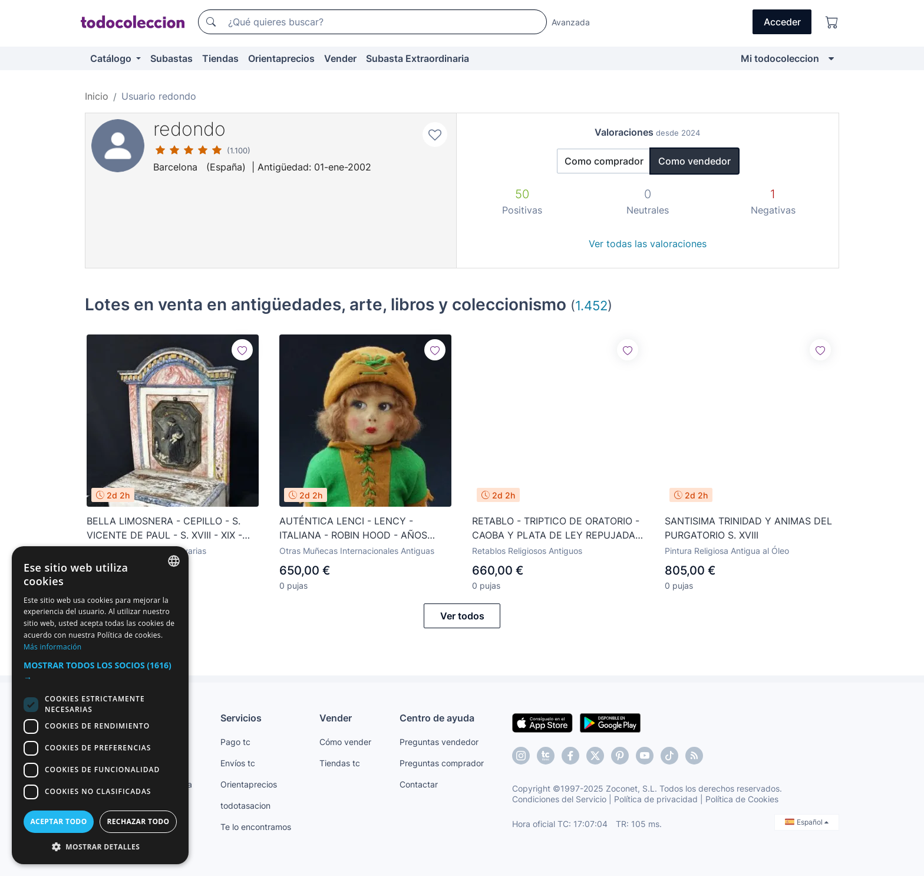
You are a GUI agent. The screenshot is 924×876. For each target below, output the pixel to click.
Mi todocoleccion (780, 58)
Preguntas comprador (442, 763)
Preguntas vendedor (439, 742)
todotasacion (245, 805)
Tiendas (220, 58)
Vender (340, 58)
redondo (189, 128)
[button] (100, 671)
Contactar (419, 784)
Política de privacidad (656, 799)
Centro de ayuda (437, 718)
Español (807, 822)
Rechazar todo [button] (138, 821)
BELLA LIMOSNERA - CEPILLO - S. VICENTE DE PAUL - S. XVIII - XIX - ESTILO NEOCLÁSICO (164, 528)
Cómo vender (345, 742)
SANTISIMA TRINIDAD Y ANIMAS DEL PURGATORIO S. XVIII (748, 528)
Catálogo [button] (112, 58)
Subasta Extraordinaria (417, 58)
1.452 (591, 305)
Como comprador (604, 161)
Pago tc (235, 742)
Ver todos (462, 616)
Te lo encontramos (255, 827)
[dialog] (100, 705)
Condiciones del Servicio (559, 799)
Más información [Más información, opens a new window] (52, 647)
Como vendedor (694, 161)
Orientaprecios (281, 58)
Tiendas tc (339, 763)
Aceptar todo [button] (58, 821)
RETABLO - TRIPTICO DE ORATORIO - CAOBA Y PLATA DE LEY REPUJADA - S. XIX (557, 528)
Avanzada (571, 22)
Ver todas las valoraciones (648, 244)
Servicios (241, 718)
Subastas (171, 58)
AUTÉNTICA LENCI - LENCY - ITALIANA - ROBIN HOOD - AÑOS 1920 (353, 528)
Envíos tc (237, 763)
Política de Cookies (741, 799)
